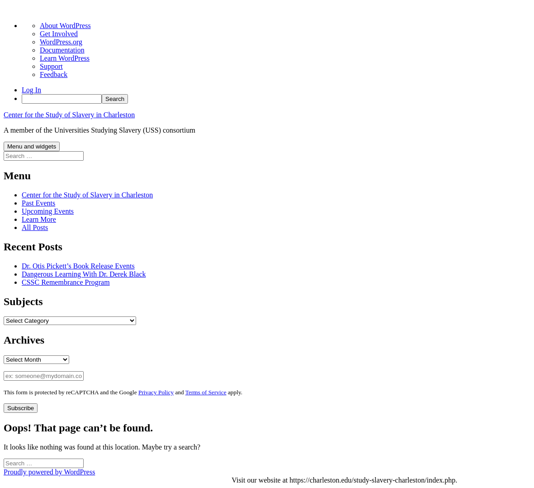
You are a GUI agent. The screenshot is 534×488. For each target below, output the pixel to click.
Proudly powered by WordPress (49, 472)
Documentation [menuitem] (62, 50)
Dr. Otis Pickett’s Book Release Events (78, 266)
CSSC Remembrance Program (66, 282)
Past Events (38, 203)
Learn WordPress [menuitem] (65, 58)
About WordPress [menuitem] (65, 25)
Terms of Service (206, 392)
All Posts (35, 227)
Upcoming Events (48, 211)
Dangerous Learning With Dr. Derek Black (84, 274)
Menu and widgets (31, 146)
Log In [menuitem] (31, 90)
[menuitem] (276, 99)
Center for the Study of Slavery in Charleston (69, 115)
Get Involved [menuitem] (59, 34)
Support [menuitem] (51, 66)
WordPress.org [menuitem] (61, 42)
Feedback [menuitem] (53, 74)
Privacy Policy (156, 392)
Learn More (39, 219)
